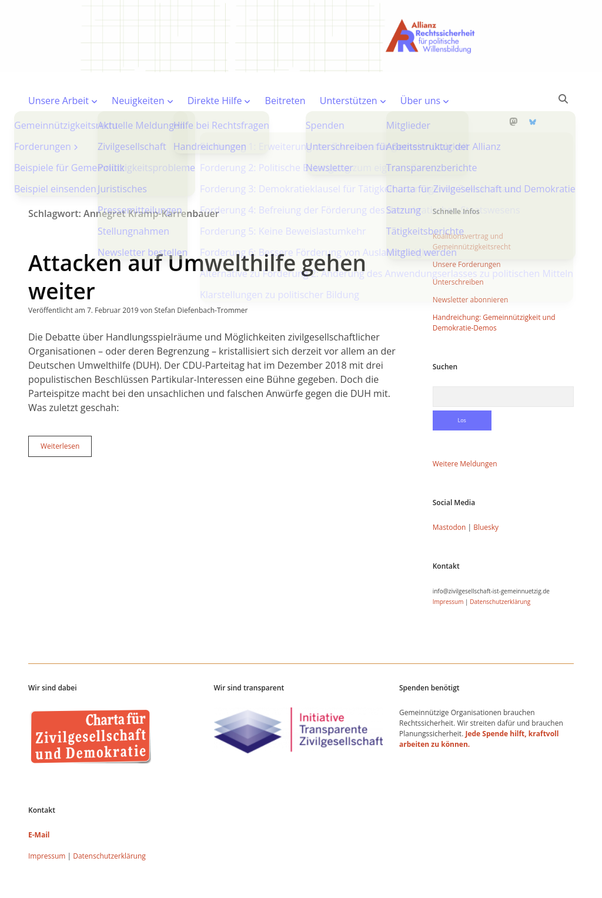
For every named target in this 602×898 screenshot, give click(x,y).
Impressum (448, 564)
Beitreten (285, 100)
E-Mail (38, 797)
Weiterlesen (66, 411)
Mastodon (449, 490)
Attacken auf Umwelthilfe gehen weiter (197, 239)
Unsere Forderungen (467, 227)
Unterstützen (348, 100)
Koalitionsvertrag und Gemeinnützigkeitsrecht (472, 203)
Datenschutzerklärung (500, 564)
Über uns (420, 100)
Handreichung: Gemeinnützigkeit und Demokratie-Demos (494, 285)
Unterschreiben (458, 244)
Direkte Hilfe (215, 100)
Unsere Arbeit (58, 100)
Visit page (301, 36)
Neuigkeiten (138, 100)
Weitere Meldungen (465, 426)
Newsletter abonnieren (471, 262)
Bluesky (486, 490)
